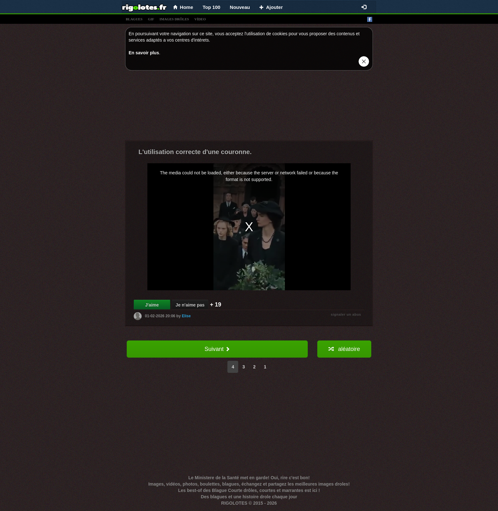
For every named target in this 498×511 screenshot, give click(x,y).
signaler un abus (346, 314)
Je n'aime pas (190, 304)
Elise (186, 316)
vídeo (200, 19)
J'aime (152, 304)
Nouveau (240, 7)
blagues (134, 19)
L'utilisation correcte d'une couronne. (195, 151)
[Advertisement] (249, 107)
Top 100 (211, 7)
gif (151, 19)
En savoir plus (144, 52)
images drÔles (174, 19)
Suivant (217, 349)
